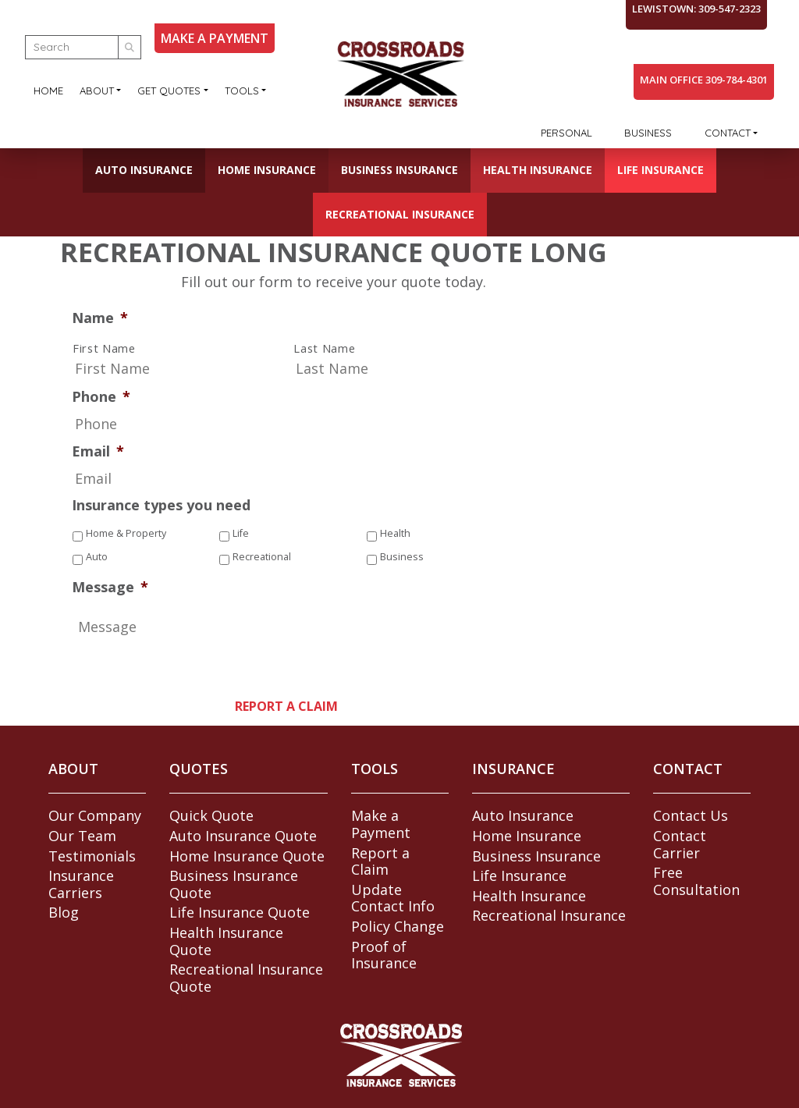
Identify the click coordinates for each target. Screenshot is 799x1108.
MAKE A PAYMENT (214, 38)
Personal (566, 132)
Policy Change (397, 926)
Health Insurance (537, 169)
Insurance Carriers (81, 884)
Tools (242, 90)
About (97, 90)
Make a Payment (380, 824)
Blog (63, 912)
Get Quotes (169, 90)
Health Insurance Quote (226, 941)
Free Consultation (696, 881)
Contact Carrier (679, 844)
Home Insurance (267, 169)
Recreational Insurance (399, 214)
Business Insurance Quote (233, 884)
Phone (101, 397)
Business (648, 132)
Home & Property (126, 533)
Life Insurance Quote (239, 912)
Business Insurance (399, 169)
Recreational (262, 556)
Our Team (82, 835)
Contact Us (690, 815)
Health (395, 533)
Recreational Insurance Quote (246, 978)
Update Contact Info (393, 898)
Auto (97, 556)
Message (110, 587)
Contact (728, 132)
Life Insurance (660, 169)
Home (48, 90)
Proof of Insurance (384, 955)
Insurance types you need (161, 505)
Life (241, 533)
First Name (104, 349)
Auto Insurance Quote (243, 835)
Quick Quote (211, 815)
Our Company (94, 815)
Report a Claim (380, 861)
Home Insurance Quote (247, 856)
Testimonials (92, 856)
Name (100, 318)
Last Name (324, 349)
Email (98, 451)
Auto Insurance (144, 169)
